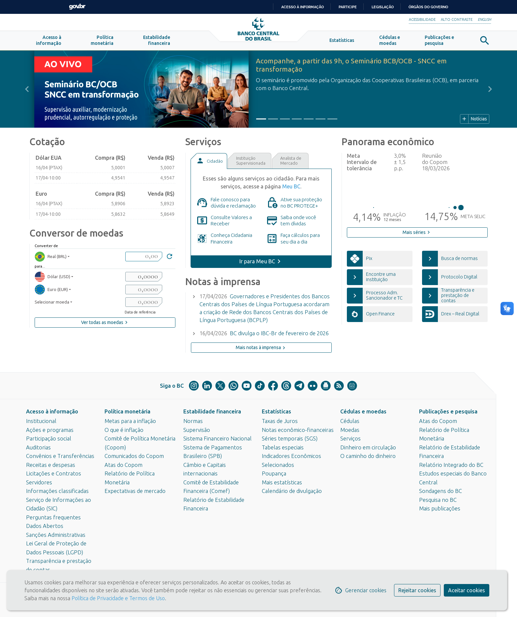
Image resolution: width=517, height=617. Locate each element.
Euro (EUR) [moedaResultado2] (51, 292)
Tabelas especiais (283, 447)
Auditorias (38, 447)
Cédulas (349, 421)
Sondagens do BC (440, 491)
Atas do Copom (123, 465)
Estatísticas (276, 411)
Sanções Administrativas (55, 535)
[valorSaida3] (143, 305)
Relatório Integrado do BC (451, 465)
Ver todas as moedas (105, 325)
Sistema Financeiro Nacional (217, 438)
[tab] (209, 164)
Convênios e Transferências (60, 456)
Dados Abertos (44, 526)
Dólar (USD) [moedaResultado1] (52, 280)
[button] (49, 43)
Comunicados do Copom (134, 456)
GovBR (77, 7)
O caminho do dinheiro (368, 456)
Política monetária (127, 411)
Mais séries (417, 235)
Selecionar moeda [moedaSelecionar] (52, 305)
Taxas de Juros (280, 421)
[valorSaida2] (143, 292)
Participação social (48, 438)
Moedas (349, 430)
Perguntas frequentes (53, 517)
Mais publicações (439, 508)
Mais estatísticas (282, 482)
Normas (193, 421)
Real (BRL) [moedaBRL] (51, 259)
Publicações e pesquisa (448, 411)
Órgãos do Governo (428, 7)
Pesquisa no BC (438, 500)
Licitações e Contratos (53, 473)
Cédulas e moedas (363, 411)
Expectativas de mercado (135, 491)
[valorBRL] (143, 259)
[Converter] (169, 260)
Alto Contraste (456, 19)
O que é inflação (124, 430)
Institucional (41, 421)
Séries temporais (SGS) (290, 438)
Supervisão (196, 430)
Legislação (383, 7)
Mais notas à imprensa (261, 350)
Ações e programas (50, 430)
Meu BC (291, 189)
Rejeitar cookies (417, 590)
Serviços (350, 438)
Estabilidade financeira (212, 411)
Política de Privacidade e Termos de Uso (117, 598)
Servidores (39, 482)
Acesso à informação (52, 411)
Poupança (274, 473)
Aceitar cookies (466, 590)
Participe (348, 7)
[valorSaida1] (143, 279)
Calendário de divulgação (292, 491)
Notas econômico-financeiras (298, 430)
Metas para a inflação (130, 421)
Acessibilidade (422, 19)
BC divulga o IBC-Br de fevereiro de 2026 (279, 336)
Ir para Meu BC (257, 264)
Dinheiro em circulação (368, 447)
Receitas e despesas (50, 465)
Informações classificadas (57, 491)
